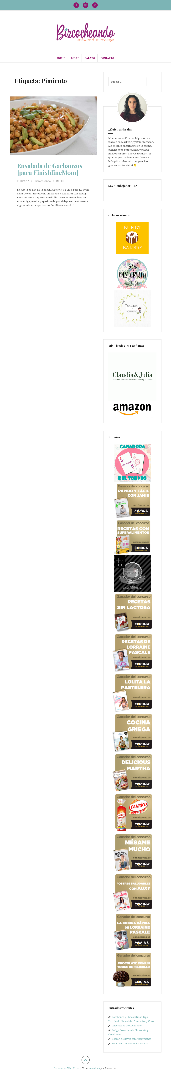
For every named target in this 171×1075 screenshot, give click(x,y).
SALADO (90, 58)
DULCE (75, 58)
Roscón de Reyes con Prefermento (131, 1038)
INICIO (61, 58)
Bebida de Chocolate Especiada (130, 1043)
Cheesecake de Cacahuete (127, 1025)
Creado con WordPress (66, 1068)
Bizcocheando (43, 180)
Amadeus (94, 1068)
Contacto (107, 58)
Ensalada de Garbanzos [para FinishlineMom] (49, 168)
